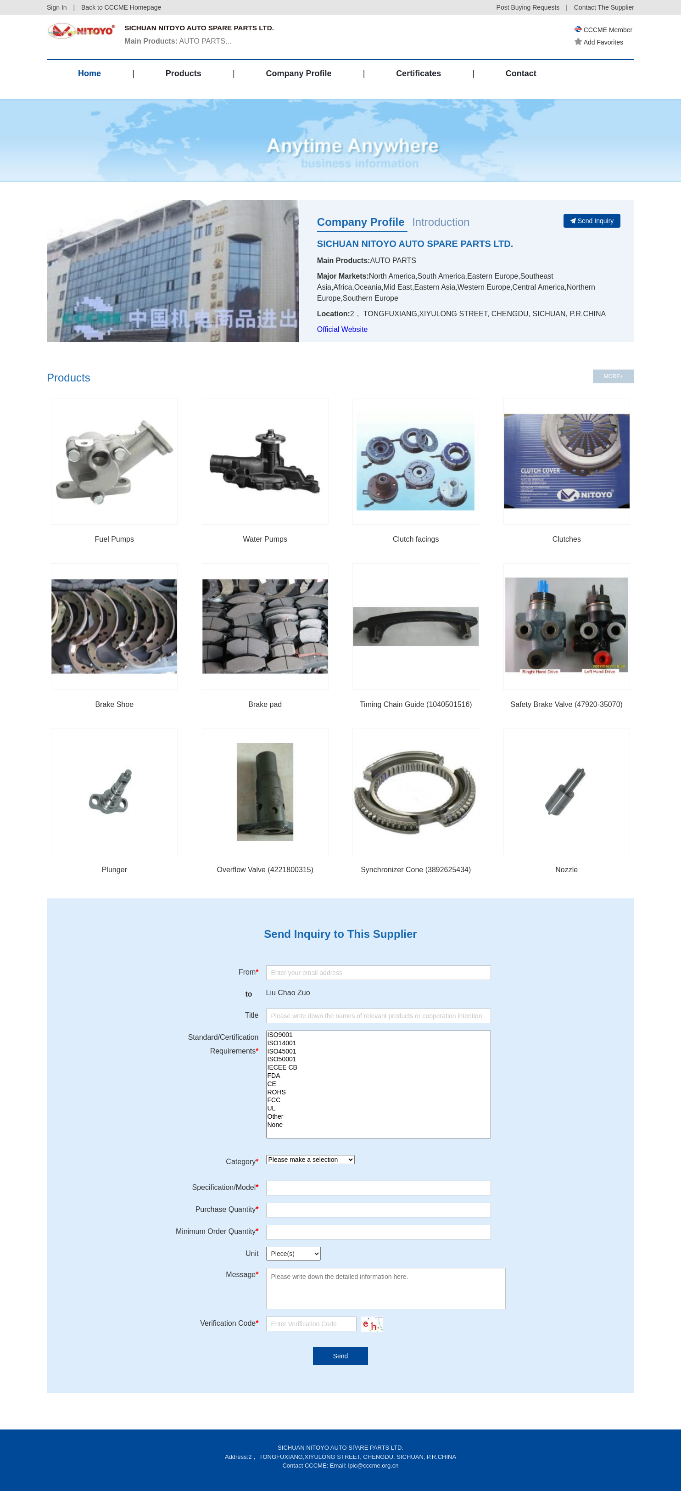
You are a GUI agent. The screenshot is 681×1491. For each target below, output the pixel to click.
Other (379, 1117)
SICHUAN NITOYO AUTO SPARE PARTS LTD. (415, 244)
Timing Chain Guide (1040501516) (416, 704)
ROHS (379, 1092)
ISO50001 (379, 1059)
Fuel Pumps (114, 539)
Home (89, 79)
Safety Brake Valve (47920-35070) (567, 704)
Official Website (342, 329)
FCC (379, 1100)
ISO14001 (379, 1043)
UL (379, 1108)
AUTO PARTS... (180, 43)
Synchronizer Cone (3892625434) (416, 870)
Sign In (57, 7)
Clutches (567, 539)
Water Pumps (265, 539)
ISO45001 (379, 1052)
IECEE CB (379, 1068)
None (379, 1125)
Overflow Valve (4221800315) (265, 870)
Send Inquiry (592, 220)
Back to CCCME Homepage (121, 7)
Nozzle (566, 870)
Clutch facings (416, 539)
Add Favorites (600, 42)
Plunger (114, 870)
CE (379, 1084)
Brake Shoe (114, 704)
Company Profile (298, 79)
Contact (521, 79)
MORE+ (613, 376)
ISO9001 (379, 1035)
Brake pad (265, 704)
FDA (379, 1076)
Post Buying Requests (528, 7)
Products (183, 79)
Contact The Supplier (604, 7)
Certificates (418, 79)
